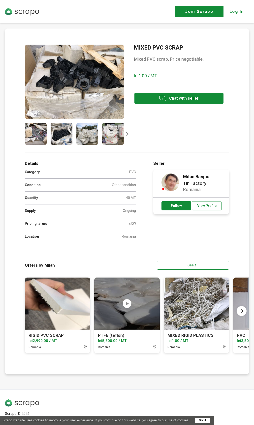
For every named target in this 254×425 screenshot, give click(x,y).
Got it (202, 420)
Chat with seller (178, 99)
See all (215, 265)
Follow (176, 206)
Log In (236, 11)
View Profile (207, 206)
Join (199, 11)
